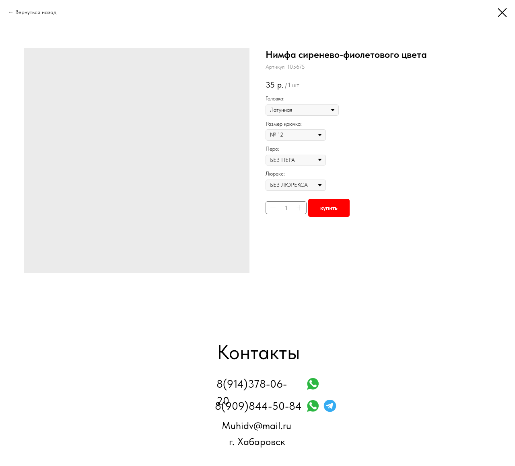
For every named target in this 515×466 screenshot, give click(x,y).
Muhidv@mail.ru (256, 425)
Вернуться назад (35, 12)
